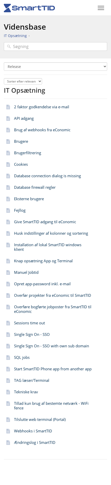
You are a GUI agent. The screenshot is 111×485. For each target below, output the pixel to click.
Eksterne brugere (29, 198)
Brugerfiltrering (27, 152)
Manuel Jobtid (26, 272)
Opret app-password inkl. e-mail (42, 283)
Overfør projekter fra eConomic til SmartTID (52, 295)
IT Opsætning (15, 35)
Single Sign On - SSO (32, 334)
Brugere (21, 141)
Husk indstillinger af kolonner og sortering (51, 233)
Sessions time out (29, 322)
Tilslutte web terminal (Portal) (40, 419)
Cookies (21, 164)
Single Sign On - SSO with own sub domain (51, 345)
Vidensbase (25, 26)
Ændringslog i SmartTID (34, 442)
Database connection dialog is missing (47, 175)
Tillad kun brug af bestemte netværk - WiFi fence (51, 405)
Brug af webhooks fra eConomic (42, 129)
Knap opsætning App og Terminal (43, 260)
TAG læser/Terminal (31, 380)
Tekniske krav (26, 391)
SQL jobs (22, 357)
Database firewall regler (35, 187)
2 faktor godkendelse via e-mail (41, 106)
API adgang (24, 118)
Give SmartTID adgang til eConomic (45, 221)
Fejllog (20, 210)
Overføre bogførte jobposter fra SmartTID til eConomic (52, 309)
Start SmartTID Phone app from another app (53, 368)
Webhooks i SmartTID (33, 430)
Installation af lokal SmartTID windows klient (47, 247)
